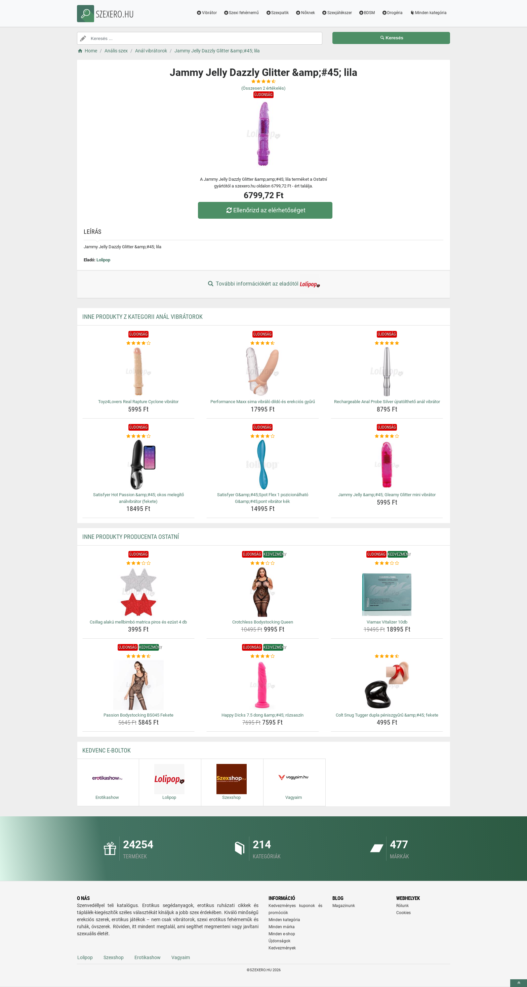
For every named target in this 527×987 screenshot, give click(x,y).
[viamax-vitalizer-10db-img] (387, 592)
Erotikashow (147, 957)
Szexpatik (277, 12)
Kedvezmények (282, 948)
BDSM (367, 12)
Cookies (403, 912)
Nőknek (305, 12)
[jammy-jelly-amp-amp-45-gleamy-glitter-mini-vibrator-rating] (387, 436)
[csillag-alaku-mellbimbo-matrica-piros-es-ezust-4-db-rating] (139, 563)
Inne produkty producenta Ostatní (130, 536)
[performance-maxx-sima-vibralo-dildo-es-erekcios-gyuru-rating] (263, 343)
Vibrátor (206, 12)
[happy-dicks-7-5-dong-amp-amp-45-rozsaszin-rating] (263, 656)
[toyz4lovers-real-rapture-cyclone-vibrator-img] (139, 371)
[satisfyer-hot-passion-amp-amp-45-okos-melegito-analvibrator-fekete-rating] (139, 436)
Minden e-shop (282, 934)
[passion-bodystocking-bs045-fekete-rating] (139, 656)
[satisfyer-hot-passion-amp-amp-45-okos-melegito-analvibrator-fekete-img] (139, 464)
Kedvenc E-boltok (106, 750)
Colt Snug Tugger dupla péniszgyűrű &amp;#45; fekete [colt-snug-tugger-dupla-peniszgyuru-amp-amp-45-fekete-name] (387, 715)
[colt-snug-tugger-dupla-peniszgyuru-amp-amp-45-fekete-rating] (387, 656)
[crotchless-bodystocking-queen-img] (263, 592)
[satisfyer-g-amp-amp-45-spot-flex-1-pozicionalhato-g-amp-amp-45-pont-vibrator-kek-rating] (263, 436)
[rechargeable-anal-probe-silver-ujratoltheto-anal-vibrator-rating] (387, 343)
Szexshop (114, 957)
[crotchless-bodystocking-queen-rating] (263, 563)
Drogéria (392, 12)
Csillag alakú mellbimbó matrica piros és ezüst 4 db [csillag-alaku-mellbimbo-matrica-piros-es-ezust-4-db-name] (138, 622)
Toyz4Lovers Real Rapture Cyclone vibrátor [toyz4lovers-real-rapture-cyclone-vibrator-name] (138, 401)
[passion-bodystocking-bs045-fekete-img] (139, 685)
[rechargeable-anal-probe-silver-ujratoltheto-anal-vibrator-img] (387, 371)
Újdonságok (279, 941)
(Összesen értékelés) (263, 88)
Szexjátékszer (337, 12)
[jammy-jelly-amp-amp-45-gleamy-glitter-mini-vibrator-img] (387, 464)
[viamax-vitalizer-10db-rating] (387, 563)
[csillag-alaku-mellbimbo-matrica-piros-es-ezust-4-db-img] (139, 592)
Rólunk (402, 905)
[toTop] (518, 983)
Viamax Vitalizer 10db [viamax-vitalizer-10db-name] (387, 622)
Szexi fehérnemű (241, 12)
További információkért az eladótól (263, 284)
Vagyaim (180, 957)
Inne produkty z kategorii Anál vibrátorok (142, 316)
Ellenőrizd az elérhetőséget (265, 210)
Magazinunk (343, 905)
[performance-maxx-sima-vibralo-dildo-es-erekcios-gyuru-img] (263, 371)
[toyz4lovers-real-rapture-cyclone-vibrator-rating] (139, 343)
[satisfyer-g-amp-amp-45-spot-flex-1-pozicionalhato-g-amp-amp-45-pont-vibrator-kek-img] (263, 464)
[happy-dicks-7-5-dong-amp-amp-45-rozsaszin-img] (263, 685)
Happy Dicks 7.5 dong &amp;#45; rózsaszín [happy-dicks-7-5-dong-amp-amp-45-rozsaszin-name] (262, 715)
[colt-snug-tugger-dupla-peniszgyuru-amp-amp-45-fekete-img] (387, 685)
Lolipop (103, 259)
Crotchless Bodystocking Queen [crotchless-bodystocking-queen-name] (262, 622)
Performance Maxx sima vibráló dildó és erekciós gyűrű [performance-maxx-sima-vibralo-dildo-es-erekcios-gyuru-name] (262, 401)
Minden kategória (428, 12)
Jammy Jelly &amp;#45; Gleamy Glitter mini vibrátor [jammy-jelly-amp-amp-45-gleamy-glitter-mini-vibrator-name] (387, 494)
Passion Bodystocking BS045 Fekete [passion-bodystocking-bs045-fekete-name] (138, 715)
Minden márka (282, 927)
